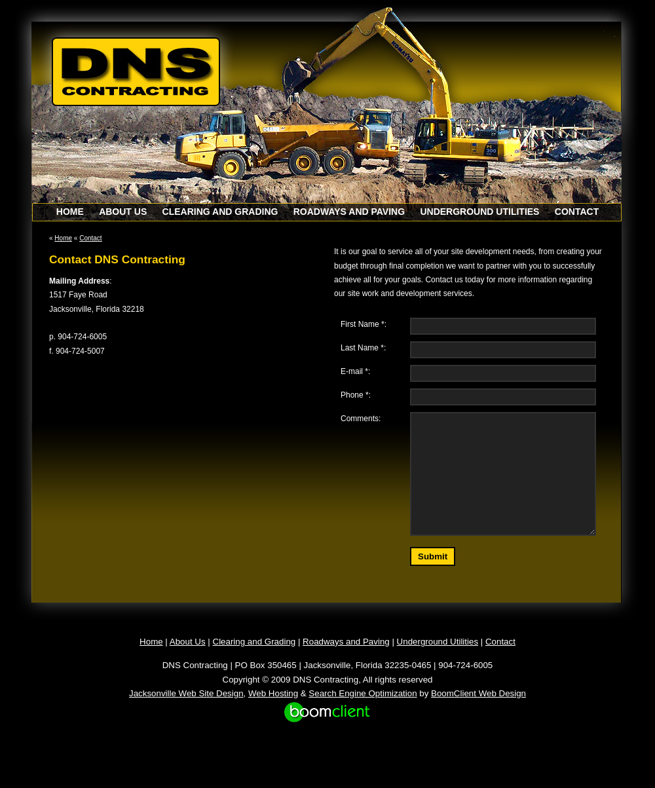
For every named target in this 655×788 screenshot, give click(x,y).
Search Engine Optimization (363, 693)
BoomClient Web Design (478, 693)
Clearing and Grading (220, 211)
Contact (577, 211)
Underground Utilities (479, 211)
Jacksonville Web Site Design (186, 693)
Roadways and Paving (349, 211)
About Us (123, 211)
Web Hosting (273, 693)
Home (70, 211)
